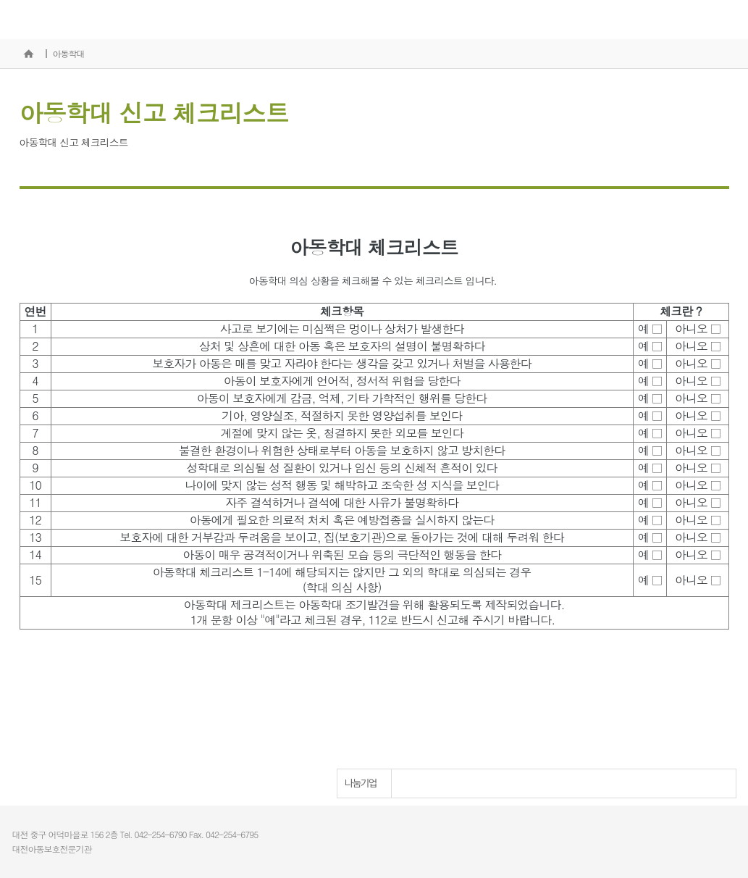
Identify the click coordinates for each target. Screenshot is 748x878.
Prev (685, 783)
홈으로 (29, 53)
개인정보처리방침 (703, 818)
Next (713, 783)
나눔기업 (361, 783)
